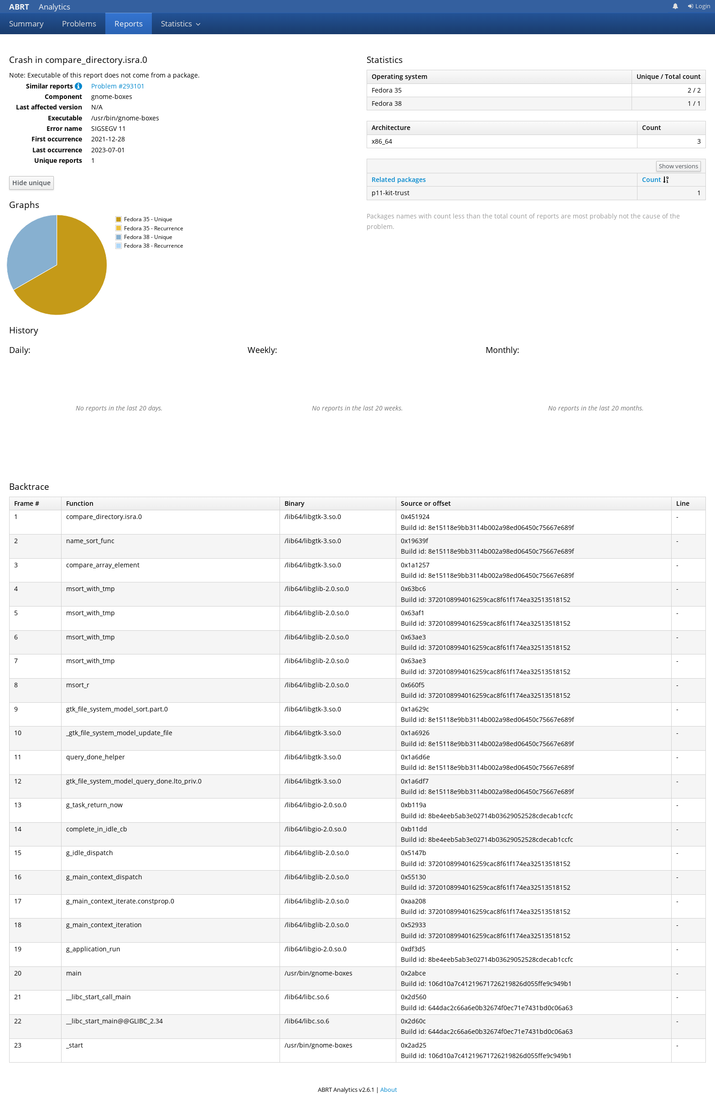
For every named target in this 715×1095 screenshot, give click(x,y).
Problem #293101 (118, 86)
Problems (79, 23)
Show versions (678, 166)
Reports (128, 23)
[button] (78, 86)
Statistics (181, 23)
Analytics (39, 6)
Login (699, 6)
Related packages (399, 179)
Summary (26, 23)
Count (651, 179)
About (388, 1089)
